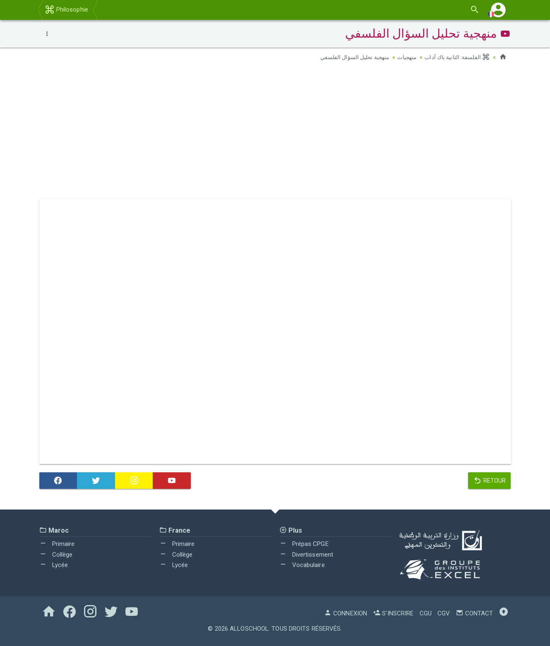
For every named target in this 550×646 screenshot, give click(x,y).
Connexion (345, 613)
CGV (443, 613)
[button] (498, 9)
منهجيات (404, 57)
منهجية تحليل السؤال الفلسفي (349, 57)
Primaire (57, 544)
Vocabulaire (302, 565)
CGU (426, 613)
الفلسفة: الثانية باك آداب (456, 57)
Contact (474, 613)
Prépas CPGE (304, 544)
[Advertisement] (275, 133)
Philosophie (66, 9)
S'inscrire (393, 613)
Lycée (53, 565)
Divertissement (306, 554)
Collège (56, 554)
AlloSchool (249, 628)
